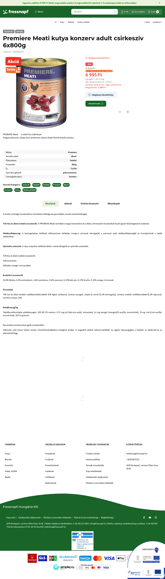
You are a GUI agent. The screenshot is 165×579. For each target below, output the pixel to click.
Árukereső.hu (68, 560)
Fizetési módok (93, 453)
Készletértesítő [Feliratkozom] (96, 103)
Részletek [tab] (50, 203)
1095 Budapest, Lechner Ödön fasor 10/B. (142, 467)
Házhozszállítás (93, 459)
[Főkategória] (56, 22)
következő (157, 22)
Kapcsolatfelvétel (94, 471)
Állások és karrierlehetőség (86, 517)
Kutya (62, 22)
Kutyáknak (50, 453)
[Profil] (124, 12)
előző (147, 22)
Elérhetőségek (134, 444)
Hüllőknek (50, 477)
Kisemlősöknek (52, 465)
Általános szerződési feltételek (99, 483)
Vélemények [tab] (113, 203)
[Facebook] (144, 517)
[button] (39, 12)
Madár (8, 477)
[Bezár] (159, 2)
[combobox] (94, 12)
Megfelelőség (107, 517)
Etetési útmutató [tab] (90, 203)
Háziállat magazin (55, 444)
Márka (66, 185)
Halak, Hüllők (11, 471)
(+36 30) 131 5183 (80, 523)
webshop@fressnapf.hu (137, 453)
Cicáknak (49, 459)
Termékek (10, 444)
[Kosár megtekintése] (153, 12)
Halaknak (49, 471)
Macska (8, 459)
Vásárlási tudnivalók (97, 444)
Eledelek (71, 22)
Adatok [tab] (68, 203)
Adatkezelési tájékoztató (97, 477)
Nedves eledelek (84, 22)
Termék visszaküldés (95, 465)
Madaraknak (50, 483)
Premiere (56, 185)
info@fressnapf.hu (98, 523)
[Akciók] (19, 31)
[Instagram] (156, 517)
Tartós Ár (26, 185)
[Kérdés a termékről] (127, 112)
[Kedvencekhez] (119, 112)
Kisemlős (9, 465)
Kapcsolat (10, 517)
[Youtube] (150, 517)
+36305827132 (132, 459)
